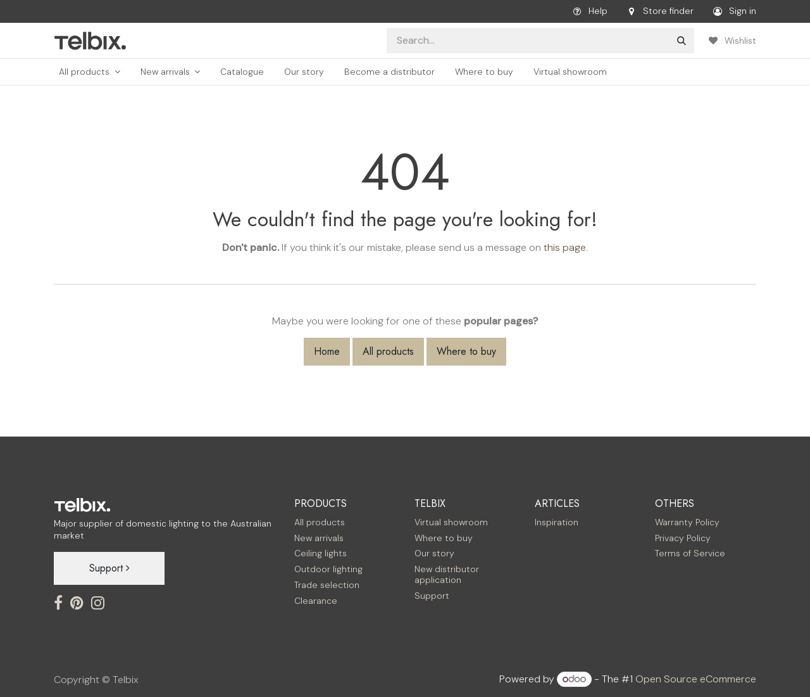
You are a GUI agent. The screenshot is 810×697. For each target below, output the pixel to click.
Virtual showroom (451, 522)
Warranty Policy (687, 522)
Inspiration (556, 522)
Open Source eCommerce (695, 679)
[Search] (681, 40)
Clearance (315, 600)
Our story (434, 553)
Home (327, 351)
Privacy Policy (683, 538)
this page (565, 247)
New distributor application (446, 574)
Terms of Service (690, 553)
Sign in (732, 11)
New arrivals (319, 538)
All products (388, 351)
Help (588, 11)
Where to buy (466, 351)
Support (109, 568)
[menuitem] (89, 71)
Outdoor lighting (328, 569)
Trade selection (326, 585)
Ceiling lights (320, 553)
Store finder (658, 11)
